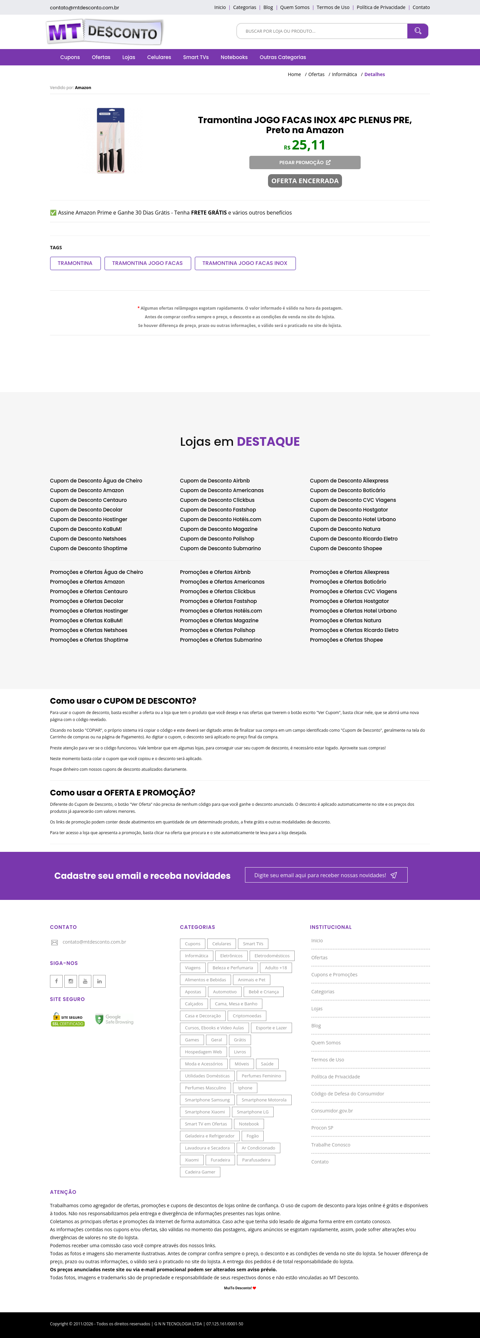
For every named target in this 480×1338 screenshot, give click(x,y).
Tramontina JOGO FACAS (147, 263)
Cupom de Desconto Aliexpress (349, 480)
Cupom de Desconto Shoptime (88, 548)
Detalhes (374, 74)
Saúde (267, 1064)
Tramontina (75, 263)
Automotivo (225, 992)
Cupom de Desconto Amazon (87, 490)
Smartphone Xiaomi (205, 1112)
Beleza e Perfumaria (233, 968)
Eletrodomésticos (272, 956)
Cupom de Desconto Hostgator (349, 509)
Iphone (245, 1088)
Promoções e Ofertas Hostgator (349, 601)
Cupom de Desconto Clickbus (217, 500)
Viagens (193, 968)
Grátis (240, 1040)
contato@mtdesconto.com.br (84, 7)
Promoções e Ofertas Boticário (348, 581)
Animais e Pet (251, 980)
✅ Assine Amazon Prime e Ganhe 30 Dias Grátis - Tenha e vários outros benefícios (171, 212)
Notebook (249, 1124)
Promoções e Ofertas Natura (345, 620)
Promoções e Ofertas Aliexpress (349, 572)
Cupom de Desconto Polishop (217, 538)
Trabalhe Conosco (330, 1144)
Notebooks (234, 57)
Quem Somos (295, 7)
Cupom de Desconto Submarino (220, 548)
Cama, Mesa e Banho (236, 1004)
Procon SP (322, 1127)
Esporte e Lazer (271, 1028)
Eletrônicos (231, 956)
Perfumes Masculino (205, 1088)
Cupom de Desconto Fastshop (218, 509)
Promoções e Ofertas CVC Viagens (353, 591)
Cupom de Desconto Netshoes (88, 538)
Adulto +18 (276, 968)
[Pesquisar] (322, 31)
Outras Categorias (283, 57)
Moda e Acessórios (204, 1064)
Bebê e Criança (264, 992)
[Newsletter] (326, 875)
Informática (344, 74)
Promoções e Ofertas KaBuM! (86, 620)
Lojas (128, 57)
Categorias (244, 7)
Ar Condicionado (258, 1148)
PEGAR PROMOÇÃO (305, 162)
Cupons (70, 57)
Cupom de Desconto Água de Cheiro (96, 480)
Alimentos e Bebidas (205, 980)
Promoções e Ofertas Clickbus (217, 591)
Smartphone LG (253, 1112)
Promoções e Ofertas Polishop (217, 630)
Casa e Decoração (203, 1016)
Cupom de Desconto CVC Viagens (353, 500)
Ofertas (101, 57)
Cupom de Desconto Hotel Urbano (353, 519)
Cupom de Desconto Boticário (347, 490)
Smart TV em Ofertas (206, 1124)
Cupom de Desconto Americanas (222, 490)
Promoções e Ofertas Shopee (346, 639)
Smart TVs (196, 57)
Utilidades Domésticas (207, 1076)
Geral (216, 1040)
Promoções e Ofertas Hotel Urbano (353, 610)
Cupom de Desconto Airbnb (215, 480)
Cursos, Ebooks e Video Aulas (214, 1028)
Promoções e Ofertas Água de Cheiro (96, 572)
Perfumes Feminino (261, 1076)
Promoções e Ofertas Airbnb (215, 572)
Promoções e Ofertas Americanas (222, 581)
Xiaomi (192, 1160)
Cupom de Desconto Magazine (219, 529)
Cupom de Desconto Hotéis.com (220, 519)
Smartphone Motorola (264, 1100)
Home (294, 74)
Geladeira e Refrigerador (210, 1136)
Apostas (193, 992)
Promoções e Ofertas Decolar (86, 601)
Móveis (242, 1064)
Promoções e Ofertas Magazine (219, 620)
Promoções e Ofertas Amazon (87, 581)
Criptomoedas (247, 1016)
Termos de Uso (333, 7)
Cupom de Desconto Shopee (346, 548)
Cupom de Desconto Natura (345, 529)
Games (192, 1040)
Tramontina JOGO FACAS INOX (244, 263)
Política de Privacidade (381, 7)
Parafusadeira (256, 1160)
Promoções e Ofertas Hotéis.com (221, 610)
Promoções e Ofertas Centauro (89, 591)
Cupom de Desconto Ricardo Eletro (354, 538)
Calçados (194, 1004)
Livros (240, 1052)
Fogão (253, 1136)
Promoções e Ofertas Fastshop (218, 601)
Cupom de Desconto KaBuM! (86, 529)
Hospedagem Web (203, 1052)
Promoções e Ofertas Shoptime (89, 639)
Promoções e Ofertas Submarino (221, 639)
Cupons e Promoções (334, 974)
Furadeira (220, 1160)
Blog (268, 7)
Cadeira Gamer (200, 1172)
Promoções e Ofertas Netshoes (88, 630)
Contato (421, 7)
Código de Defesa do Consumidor (347, 1093)
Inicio (220, 7)
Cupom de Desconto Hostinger (88, 519)
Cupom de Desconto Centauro (88, 500)
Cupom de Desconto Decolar (86, 509)
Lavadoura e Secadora (207, 1148)
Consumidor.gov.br (332, 1110)
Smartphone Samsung (207, 1100)
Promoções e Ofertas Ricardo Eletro (354, 630)
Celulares (159, 57)
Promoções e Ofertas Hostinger (89, 610)
